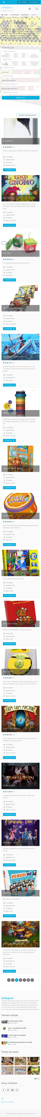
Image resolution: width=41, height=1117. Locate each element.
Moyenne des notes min (9, 88)
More (37, 1078)
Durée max (5, 72)
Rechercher (20, 98)
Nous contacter (8, 1102)
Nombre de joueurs (8, 48)
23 (28, 980)
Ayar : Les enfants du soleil (17, 1028)
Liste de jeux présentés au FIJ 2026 (20, 1042)
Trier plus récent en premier (27, 115)
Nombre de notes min (9, 80)
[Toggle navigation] (37, 9)
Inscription (23, 2)
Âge (3, 56)
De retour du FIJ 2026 (15, 1021)
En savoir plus (9, 169)
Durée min (5, 64)
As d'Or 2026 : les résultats (17, 1035)
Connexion (34, 2)
